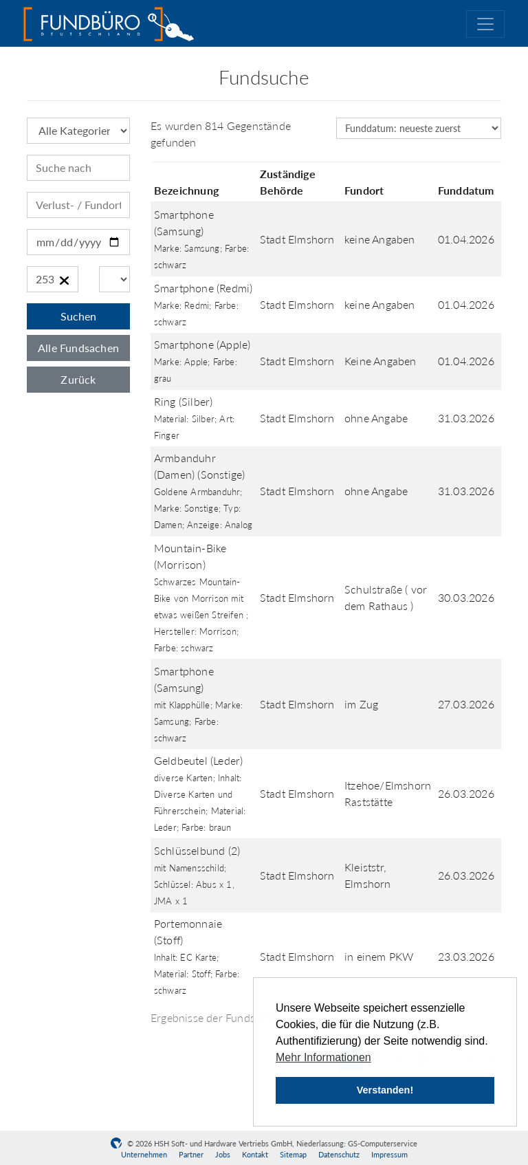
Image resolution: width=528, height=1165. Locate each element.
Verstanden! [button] (385, 1090)
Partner (191, 1154)
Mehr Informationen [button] (323, 1057)
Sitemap (293, 1154)
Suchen (78, 316)
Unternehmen (144, 1154)
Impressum (389, 1154)
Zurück (78, 379)
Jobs (222, 1154)
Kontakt (255, 1154)
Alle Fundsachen (78, 347)
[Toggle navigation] (485, 24)
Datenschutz (339, 1154)
